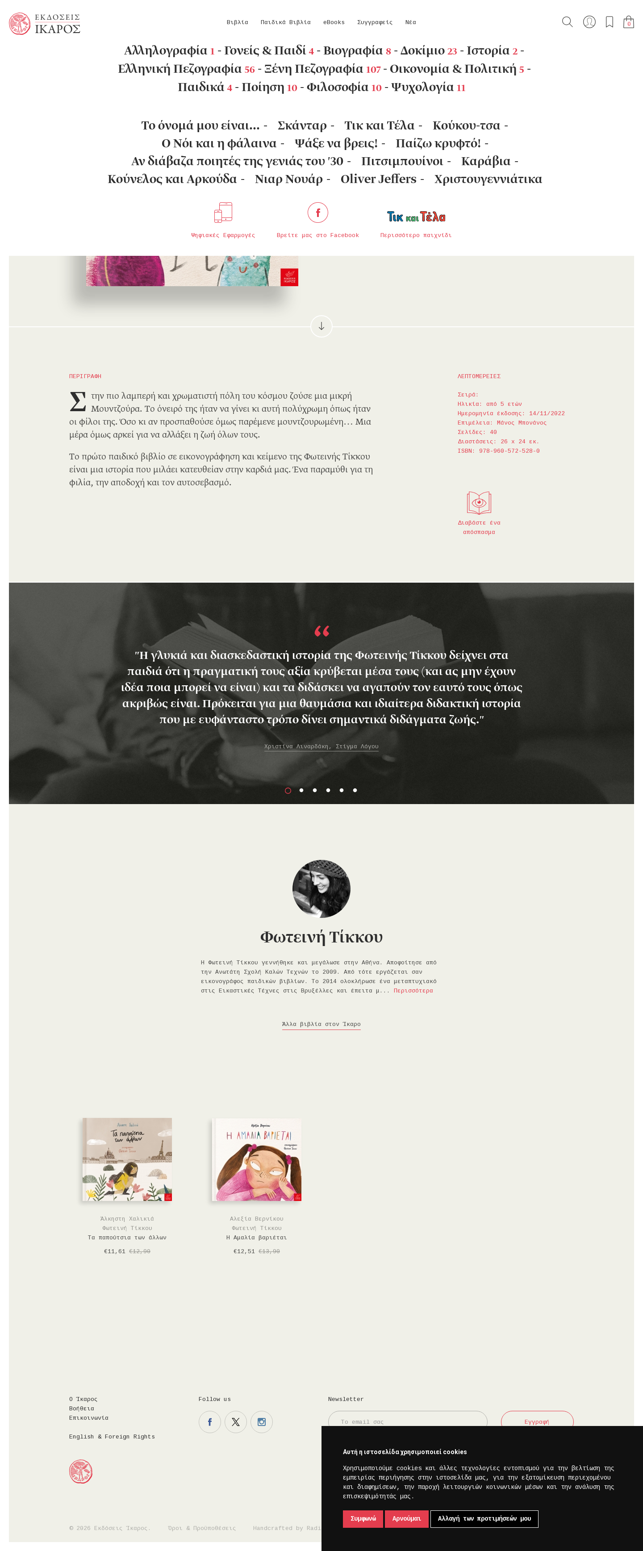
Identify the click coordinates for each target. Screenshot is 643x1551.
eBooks (334, 22)
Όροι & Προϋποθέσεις (202, 1528)
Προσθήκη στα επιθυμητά (420, 212)
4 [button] (328, 790)
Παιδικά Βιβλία (286, 22)
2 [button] (301, 790)
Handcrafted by (290, 1528)
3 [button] (314, 790)
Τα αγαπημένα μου (609, 22)
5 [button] (341, 790)
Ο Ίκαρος (83, 1399)
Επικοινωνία (89, 1418)
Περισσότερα (413, 991)
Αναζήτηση (567, 22)
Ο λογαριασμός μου (589, 22)
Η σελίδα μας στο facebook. (210, 1422)
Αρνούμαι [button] (406, 1518)
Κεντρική (30, 58)
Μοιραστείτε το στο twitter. (471, 212)
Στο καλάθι (375, 212)
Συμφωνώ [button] (363, 1518)
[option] (321, 680)
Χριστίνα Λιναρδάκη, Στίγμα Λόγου (321, 746)
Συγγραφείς (375, 22)
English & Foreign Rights (112, 1437)
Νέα (410, 22)
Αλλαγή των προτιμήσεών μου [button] (484, 1518)
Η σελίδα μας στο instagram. (262, 1422)
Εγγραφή (537, 1422)
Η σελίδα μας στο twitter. (236, 1422)
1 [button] (288, 791)
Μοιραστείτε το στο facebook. (445, 212)
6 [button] (355, 790)
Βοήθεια (81, 1408)
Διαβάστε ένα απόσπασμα (479, 528)
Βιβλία (237, 22)
